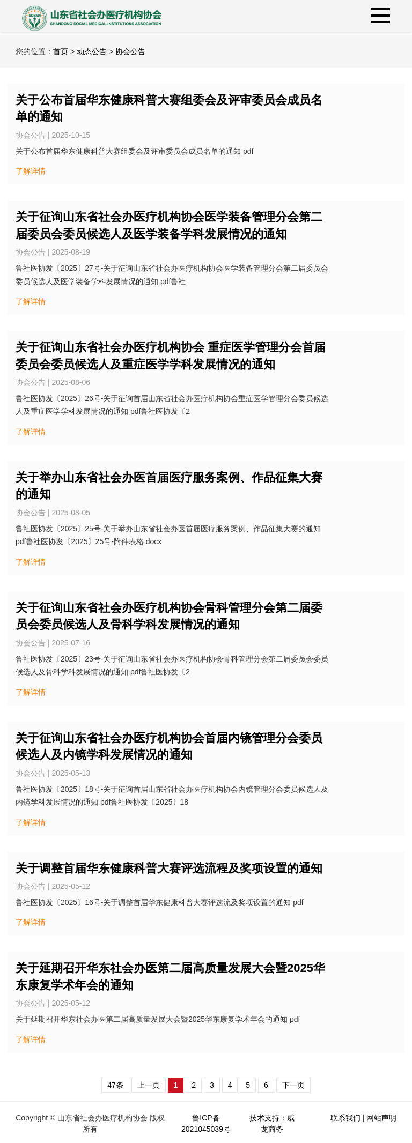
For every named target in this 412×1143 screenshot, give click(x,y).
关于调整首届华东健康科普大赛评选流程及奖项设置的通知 (169, 868)
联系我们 (345, 1118)
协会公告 (130, 51)
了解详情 (31, 171)
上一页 (148, 1085)
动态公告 (92, 51)
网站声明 (381, 1118)
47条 (115, 1085)
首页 (60, 51)
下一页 (293, 1085)
